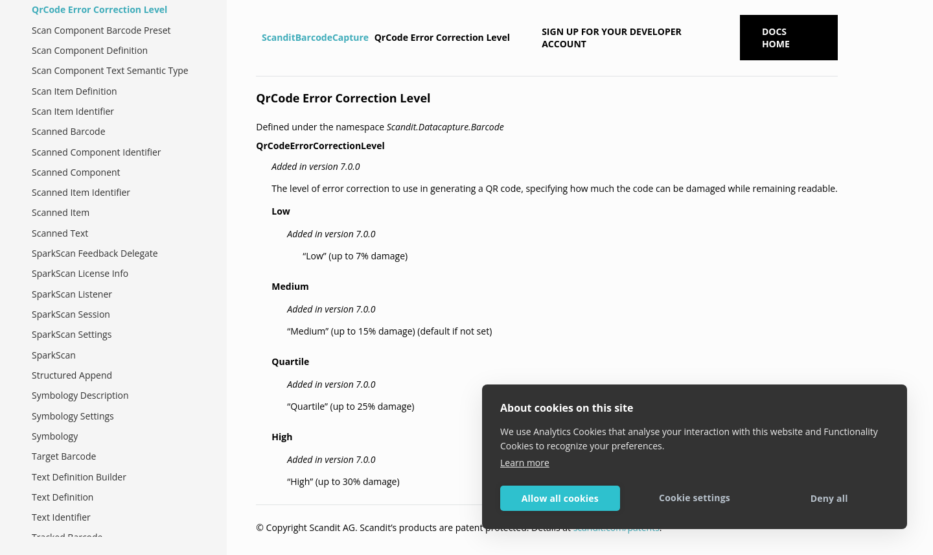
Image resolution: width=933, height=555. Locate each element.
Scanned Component (76, 172)
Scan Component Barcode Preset (101, 30)
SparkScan (54, 355)
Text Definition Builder (79, 477)
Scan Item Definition (74, 91)
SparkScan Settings (71, 334)
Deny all (829, 498)
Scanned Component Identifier (96, 152)
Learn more (524, 462)
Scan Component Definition (90, 50)
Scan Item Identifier (73, 111)
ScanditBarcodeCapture (315, 37)
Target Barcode (64, 456)
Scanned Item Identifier (81, 192)
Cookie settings (694, 497)
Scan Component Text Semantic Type (110, 70)
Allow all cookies (560, 498)
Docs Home (776, 37)
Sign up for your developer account (612, 37)
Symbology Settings (73, 416)
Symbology (55, 436)
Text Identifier (61, 517)
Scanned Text (60, 233)
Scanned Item (60, 212)
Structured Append (72, 375)
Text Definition (62, 497)
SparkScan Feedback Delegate (95, 253)
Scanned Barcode (69, 131)
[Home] (257, 37)
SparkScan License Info (80, 273)
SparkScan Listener (72, 294)
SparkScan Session (71, 314)
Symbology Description (80, 395)
